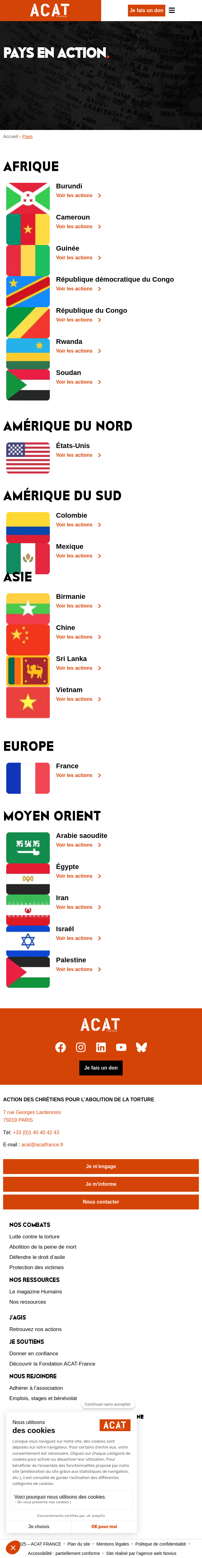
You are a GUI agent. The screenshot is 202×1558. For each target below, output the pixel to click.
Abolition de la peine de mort (42, 1247)
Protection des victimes (36, 1267)
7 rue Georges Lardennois (32, 1112)
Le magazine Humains (35, 1292)
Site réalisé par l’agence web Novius (141, 1553)
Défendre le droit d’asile (37, 1257)
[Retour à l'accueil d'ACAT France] (50, 10)
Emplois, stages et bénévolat (43, 1398)
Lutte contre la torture (34, 1237)
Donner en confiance (33, 1354)
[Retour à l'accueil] (101, 1025)
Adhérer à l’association (36, 1388)
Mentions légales (112, 1544)
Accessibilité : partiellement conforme (64, 1553)
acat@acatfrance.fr (43, 1144)
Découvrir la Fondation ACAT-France (52, 1364)
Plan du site (79, 1544)
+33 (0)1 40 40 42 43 (36, 1132)
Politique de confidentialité (160, 1544)
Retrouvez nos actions (35, 1329)
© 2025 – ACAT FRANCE (36, 1544)
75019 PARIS (18, 1120)
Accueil (10, 136)
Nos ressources (27, 1302)
